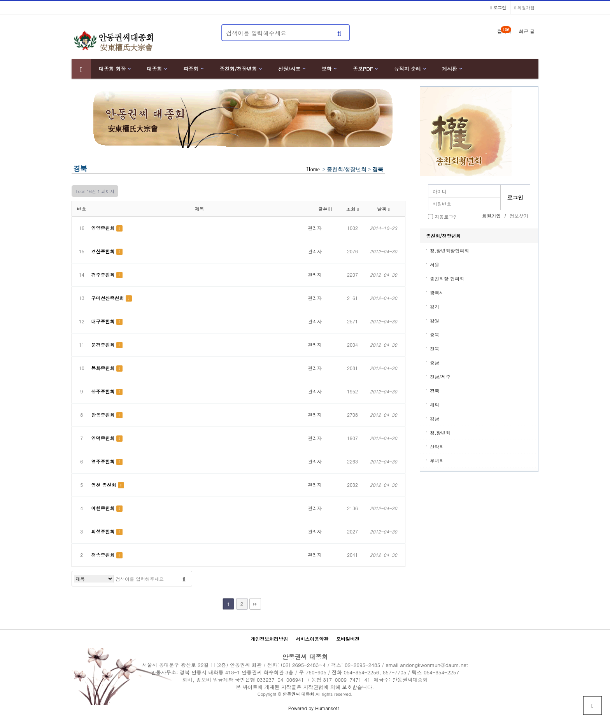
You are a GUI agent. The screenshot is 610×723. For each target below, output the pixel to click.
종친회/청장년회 (238, 68)
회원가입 (524, 7)
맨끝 (255, 604)
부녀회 (437, 460)
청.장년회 (440, 432)
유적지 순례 (407, 68)
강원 (434, 320)
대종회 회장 (112, 68)
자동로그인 (446, 216)
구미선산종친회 (108, 298)
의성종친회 (103, 531)
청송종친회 (103, 554)
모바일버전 (347, 638)
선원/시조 (289, 68)
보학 (327, 68)
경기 (434, 306)
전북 (434, 348)
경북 (434, 390)
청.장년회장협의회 (449, 250)
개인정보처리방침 (269, 638)
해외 (434, 404)
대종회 (154, 68)
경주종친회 (103, 274)
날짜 (383, 208)
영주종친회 (103, 461)
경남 (434, 418)
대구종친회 (103, 321)
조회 (352, 208)
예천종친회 (103, 508)
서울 (434, 264)
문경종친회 (103, 344)
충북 (434, 334)
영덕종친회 (103, 438)
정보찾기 (519, 215)
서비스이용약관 (312, 638)
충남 (434, 362)
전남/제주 (440, 376)
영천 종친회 (104, 484)
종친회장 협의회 (447, 278)
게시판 (449, 68)
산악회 (437, 446)
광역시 (437, 292)
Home (313, 169)
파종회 (190, 68)
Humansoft (327, 708)
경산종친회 (103, 251)
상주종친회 (103, 391)
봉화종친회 (103, 368)
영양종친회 (103, 228)
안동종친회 (103, 414)
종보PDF (363, 68)
